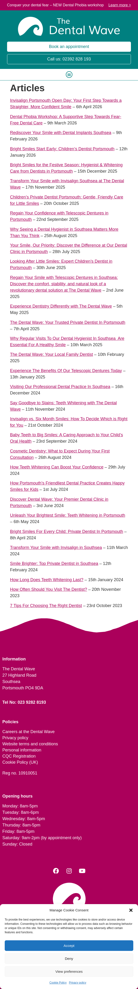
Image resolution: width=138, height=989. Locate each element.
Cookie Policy (58, 982)
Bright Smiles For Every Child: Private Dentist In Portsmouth (66, 531)
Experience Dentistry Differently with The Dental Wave (61, 306)
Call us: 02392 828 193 (69, 59)
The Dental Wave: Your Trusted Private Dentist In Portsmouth (67, 322)
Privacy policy (77, 982)
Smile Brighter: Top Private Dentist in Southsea (54, 563)
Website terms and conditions (30, 744)
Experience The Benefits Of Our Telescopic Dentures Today (66, 370)
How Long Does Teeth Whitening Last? (47, 579)
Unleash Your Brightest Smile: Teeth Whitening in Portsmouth (67, 515)
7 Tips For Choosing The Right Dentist (46, 605)
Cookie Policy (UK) (20, 762)
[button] (131, 910)
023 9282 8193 (32, 702)
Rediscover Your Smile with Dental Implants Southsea (60, 132)
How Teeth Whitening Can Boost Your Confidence (57, 467)
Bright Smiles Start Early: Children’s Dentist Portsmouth (62, 149)
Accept (69, 946)
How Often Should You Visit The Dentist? (48, 589)
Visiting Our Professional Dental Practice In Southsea (60, 386)
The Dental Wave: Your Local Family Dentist (51, 354)
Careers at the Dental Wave (28, 731)
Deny (69, 959)
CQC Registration (19, 756)
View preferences (69, 971)
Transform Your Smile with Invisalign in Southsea (56, 547)
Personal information (21, 750)
